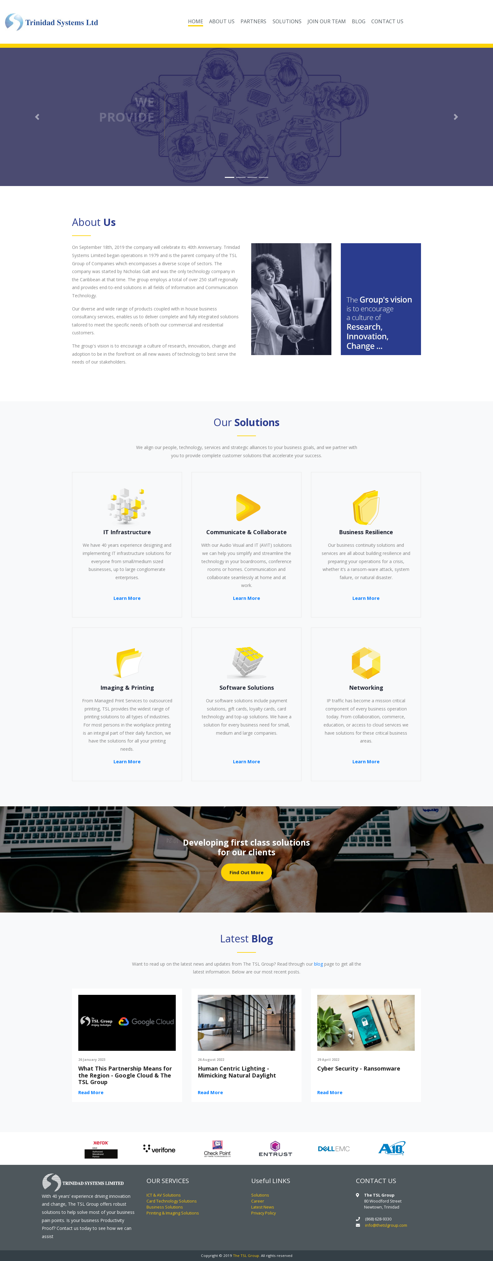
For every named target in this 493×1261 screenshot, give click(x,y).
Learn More (127, 598)
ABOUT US (222, 21)
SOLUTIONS (287, 21)
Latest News (262, 1207)
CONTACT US (387, 21)
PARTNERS (253, 21)
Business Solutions (165, 1207)
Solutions (260, 1195)
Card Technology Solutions (172, 1201)
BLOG (358, 21)
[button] (37, 117)
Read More (90, 1092)
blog (318, 964)
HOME (197, 21)
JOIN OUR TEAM (326, 21)
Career (257, 1201)
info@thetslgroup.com (386, 1225)
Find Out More (246, 872)
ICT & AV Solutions (164, 1195)
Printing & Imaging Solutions (173, 1213)
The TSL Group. (246, 1255)
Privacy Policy (263, 1213)
